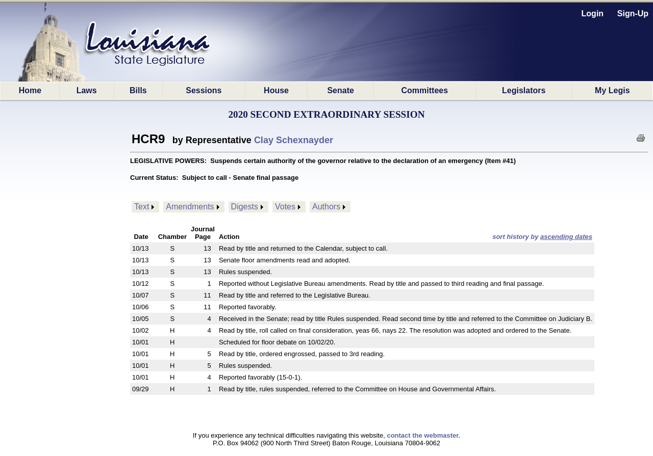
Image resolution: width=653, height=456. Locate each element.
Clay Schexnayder (293, 140)
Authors (326, 206)
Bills (138, 90)
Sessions (203, 90)
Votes (285, 206)
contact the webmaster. (423, 435)
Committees (424, 90)
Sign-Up (632, 13)
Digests (244, 206)
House (276, 90)
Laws (87, 90)
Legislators (523, 90)
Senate (340, 90)
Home (30, 90)
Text (141, 206)
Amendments (190, 206)
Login (593, 13)
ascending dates (566, 236)
